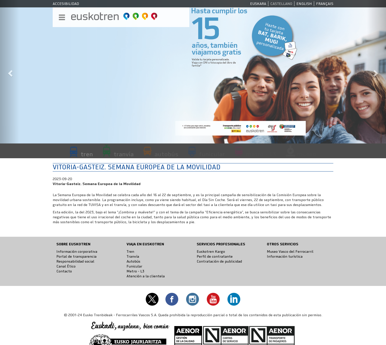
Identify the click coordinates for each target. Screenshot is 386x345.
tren (87, 154)
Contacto (64, 271)
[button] (9, 71)
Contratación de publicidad (219, 261)
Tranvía (133, 256)
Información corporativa (76, 251)
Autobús (133, 261)
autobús (166, 154)
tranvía (124, 154)
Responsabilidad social (75, 261)
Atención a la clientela (146, 276)
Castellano (281, 3)
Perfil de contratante (215, 256)
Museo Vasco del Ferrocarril (290, 251)
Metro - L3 (135, 271)
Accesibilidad (66, 3)
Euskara (258, 3)
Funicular (134, 266)
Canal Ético (66, 266)
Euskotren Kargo (211, 251)
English (304, 3)
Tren (130, 251)
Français (324, 3)
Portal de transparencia (76, 256)
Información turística (285, 256)
